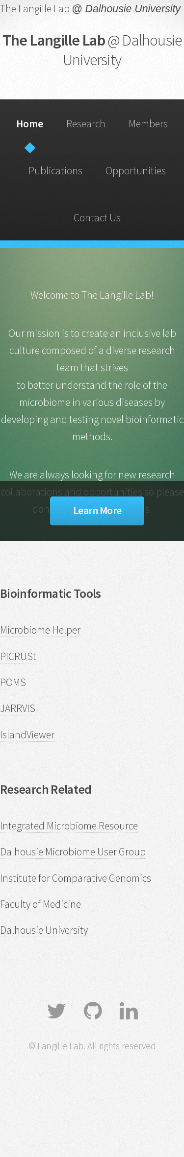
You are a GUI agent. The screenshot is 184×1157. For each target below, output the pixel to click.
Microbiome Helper (40, 630)
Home (29, 123)
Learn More (97, 510)
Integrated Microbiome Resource (69, 825)
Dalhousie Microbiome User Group (73, 851)
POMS (13, 682)
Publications (55, 170)
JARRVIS (17, 708)
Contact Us (97, 217)
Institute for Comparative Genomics (75, 878)
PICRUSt (18, 656)
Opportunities (135, 170)
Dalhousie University (44, 930)
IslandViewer (27, 734)
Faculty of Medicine (40, 904)
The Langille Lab (92, 50)
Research (85, 123)
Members (148, 123)
